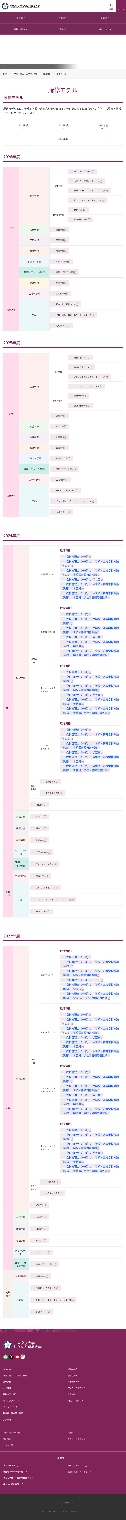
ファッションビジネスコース (86, 386)
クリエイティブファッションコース (89, 190)
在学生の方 (63, 18)
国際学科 (60, 240)
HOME (6, 73)
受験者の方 (21, 18)
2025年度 (64, 125)
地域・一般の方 (105, 29)
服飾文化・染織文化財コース (86, 181)
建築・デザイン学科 (65, 272)
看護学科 (60, 250)
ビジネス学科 (62, 261)
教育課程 (47, 73)
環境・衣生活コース (83, 171)
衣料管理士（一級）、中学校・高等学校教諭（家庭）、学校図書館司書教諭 (89, 572)
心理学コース (62, 325)
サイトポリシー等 (66, 1502)
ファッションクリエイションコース (89, 376)
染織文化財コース (81, 367)
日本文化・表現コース (66, 304)
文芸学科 (60, 229)
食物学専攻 (79, 209)
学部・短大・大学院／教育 (26, 73)
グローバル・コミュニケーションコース (73, 314)
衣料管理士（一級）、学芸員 (83, 579)
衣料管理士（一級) (77, 556)
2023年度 (63, 139)
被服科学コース (80, 357)
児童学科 (60, 282)
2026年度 (24, 125)
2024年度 (103, 125)
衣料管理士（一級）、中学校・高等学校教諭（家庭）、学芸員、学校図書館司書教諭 (89, 595)
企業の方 (63, 29)
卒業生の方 (105, 18)
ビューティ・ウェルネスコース (87, 200)
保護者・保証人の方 (21, 29)
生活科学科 (61, 293)
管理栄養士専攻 (81, 219)
